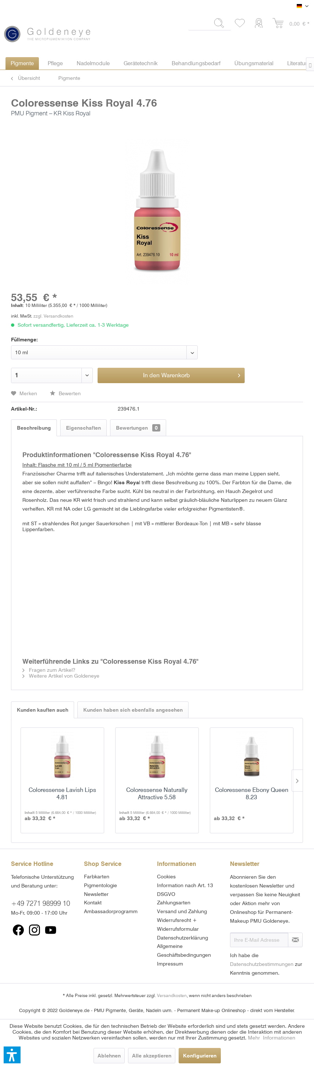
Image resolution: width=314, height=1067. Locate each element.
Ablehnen (109, 1056)
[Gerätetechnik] (140, 63)
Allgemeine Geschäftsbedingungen (184, 950)
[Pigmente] (22, 63)
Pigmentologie (100, 885)
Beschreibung (34, 428)
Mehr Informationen (271, 1038)
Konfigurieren (199, 1056)
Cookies (166, 876)
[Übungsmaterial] (253, 63)
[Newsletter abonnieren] (295, 940)
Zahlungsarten (173, 902)
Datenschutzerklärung (182, 938)
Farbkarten (96, 876)
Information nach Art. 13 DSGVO (185, 889)
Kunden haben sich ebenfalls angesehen (133, 710)
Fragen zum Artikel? (48, 670)
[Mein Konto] (260, 23)
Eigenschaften (83, 428)
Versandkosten (172, 995)
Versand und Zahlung (182, 911)
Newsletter (96, 894)
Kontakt (93, 902)
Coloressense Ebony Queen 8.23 (251, 793)
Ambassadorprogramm (111, 911)
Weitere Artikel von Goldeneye (60, 676)
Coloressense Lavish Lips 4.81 (62, 793)
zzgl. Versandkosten (53, 316)
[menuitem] (209, 26)
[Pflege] (55, 63)
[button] (12, 1054)
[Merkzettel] (240, 23)
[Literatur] (297, 63)
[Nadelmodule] (93, 63)
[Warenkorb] (291, 23)
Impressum (170, 964)
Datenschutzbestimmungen (261, 964)
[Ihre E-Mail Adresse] (259, 940)
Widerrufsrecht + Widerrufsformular (178, 924)
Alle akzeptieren (151, 1056)
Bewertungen (138, 427)
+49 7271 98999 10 (40, 903)
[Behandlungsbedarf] (196, 63)
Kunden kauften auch (42, 710)
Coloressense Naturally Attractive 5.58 (156, 793)
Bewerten (65, 393)
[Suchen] (219, 23)
